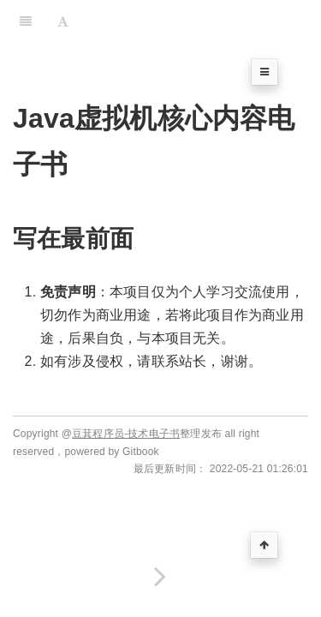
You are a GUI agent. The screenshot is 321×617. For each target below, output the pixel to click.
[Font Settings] (63, 21)
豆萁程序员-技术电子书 (126, 434)
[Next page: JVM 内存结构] (160, 576)
